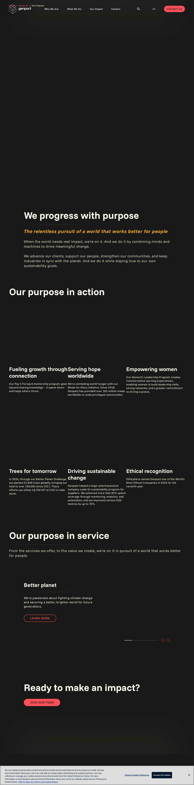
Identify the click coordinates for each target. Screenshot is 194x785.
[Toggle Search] (138, 9)
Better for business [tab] (154, 640)
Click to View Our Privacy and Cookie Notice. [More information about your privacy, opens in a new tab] (38, 782)
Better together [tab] (137, 640)
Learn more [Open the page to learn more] (40, 618)
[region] (97, 775)
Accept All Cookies (161, 775)
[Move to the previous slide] (163, 640)
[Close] (189, 775)
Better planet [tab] (128, 640)
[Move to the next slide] (168, 640)
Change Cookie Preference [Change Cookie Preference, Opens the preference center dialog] (137, 775)
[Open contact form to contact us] (42, 702)
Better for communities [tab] (146, 640)
